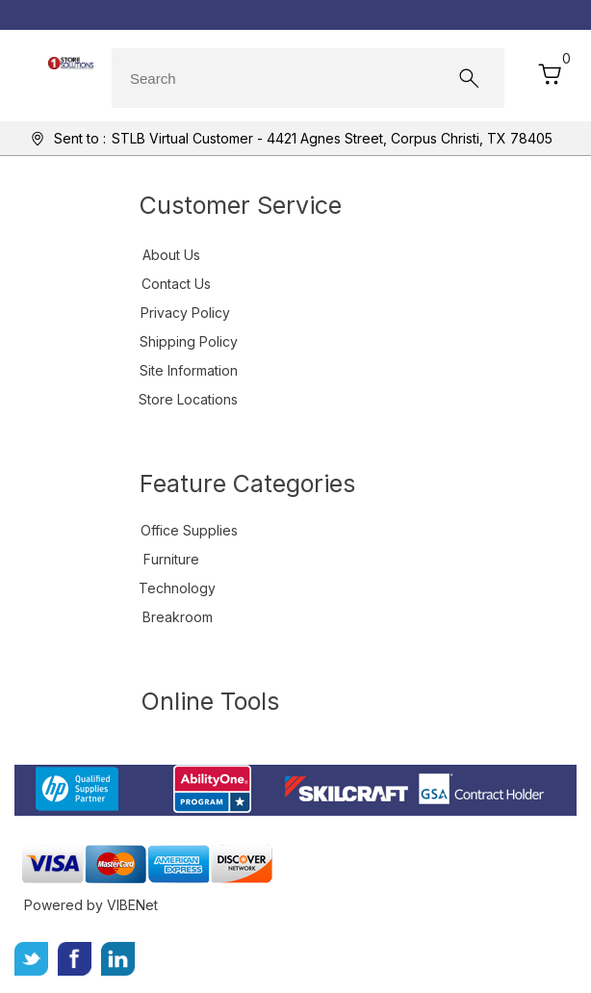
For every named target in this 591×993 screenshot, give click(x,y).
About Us (171, 255)
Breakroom (177, 617)
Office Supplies (189, 530)
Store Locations (188, 399)
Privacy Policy (185, 312)
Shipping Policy (189, 341)
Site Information (189, 370)
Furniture (171, 559)
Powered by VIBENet (91, 905)
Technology (177, 588)
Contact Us (176, 283)
